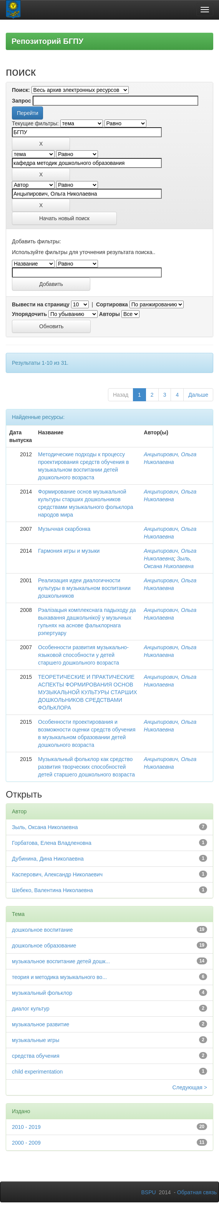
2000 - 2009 (26, 1143)
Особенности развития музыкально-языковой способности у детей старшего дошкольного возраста (83, 655)
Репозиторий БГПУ (47, 41)
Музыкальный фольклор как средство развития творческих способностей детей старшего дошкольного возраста (86, 767)
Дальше (198, 395)
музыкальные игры (35, 1040)
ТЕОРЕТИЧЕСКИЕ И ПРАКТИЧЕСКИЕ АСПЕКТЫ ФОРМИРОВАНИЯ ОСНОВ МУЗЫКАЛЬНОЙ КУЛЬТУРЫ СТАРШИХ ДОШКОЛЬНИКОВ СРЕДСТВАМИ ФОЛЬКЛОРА (87, 692)
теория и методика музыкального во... (59, 977)
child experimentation (37, 1072)
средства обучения (36, 1056)
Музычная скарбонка (64, 529)
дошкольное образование (44, 945)
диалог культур (30, 1009)
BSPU (148, 1192)
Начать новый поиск (64, 218)
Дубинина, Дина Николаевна (48, 859)
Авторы (109, 314)
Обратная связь (197, 1192)
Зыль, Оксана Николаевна (45, 827)
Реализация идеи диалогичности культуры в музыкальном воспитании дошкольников (84, 588)
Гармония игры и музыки (69, 551)
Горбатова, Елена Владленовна (51, 843)
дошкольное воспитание (42, 930)
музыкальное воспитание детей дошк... (61, 961)
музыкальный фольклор (42, 993)
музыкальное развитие (40, 1024)
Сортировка (112, 304)
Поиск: (21, 90)
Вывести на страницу (41, 304)
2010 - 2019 (26, 1127)
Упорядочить (29, 314)
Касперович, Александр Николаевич (57, 874)
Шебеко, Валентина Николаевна (52, 890)
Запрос (21, 101)
